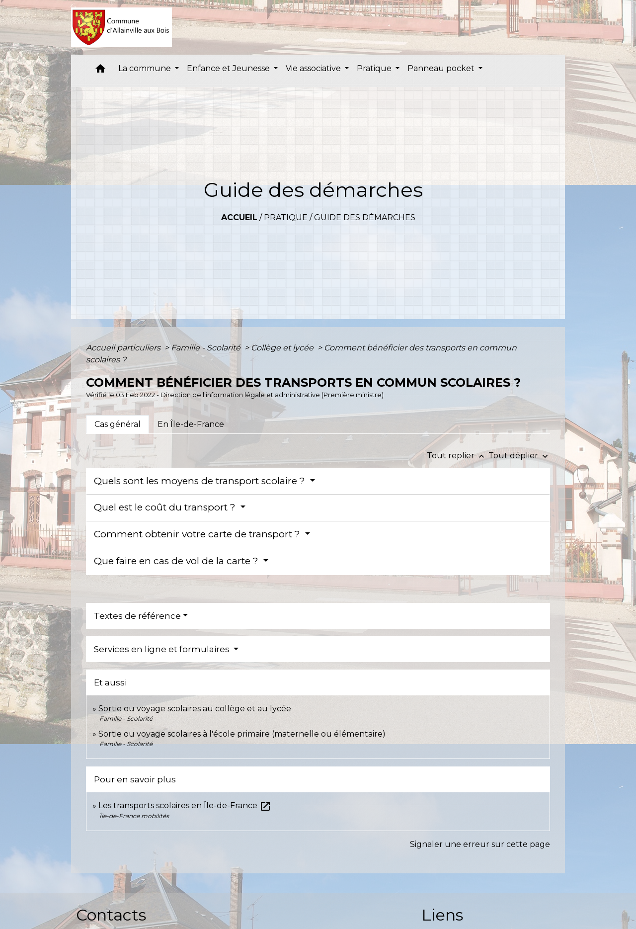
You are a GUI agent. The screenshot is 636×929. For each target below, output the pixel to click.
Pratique (286, 217)
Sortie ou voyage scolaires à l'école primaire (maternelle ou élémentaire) (242, 734)
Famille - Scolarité (206, 347)
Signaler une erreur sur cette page (480, 844)
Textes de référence (137, 616)
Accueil (239, 217)
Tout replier (457, 455)
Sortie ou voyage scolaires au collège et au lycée (194, 708)
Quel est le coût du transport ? (166, 507)
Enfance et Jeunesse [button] (229, 68)
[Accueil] (121, 27)
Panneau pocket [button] (442, 68)
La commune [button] (145, 68)
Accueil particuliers (124, 347)
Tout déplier (519, 455)
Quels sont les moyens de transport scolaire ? (201, 481)
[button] (100, 71)
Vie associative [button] (314, 68)
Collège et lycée (283, 347)
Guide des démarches (364, 217)
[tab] (117, 424)
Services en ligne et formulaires (163, 649)
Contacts (111, 915)
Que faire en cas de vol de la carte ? (177, 561)
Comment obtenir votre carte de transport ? (198, 534)
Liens (442, 915)
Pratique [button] (375, 68)
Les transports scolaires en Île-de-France (184, 805)
